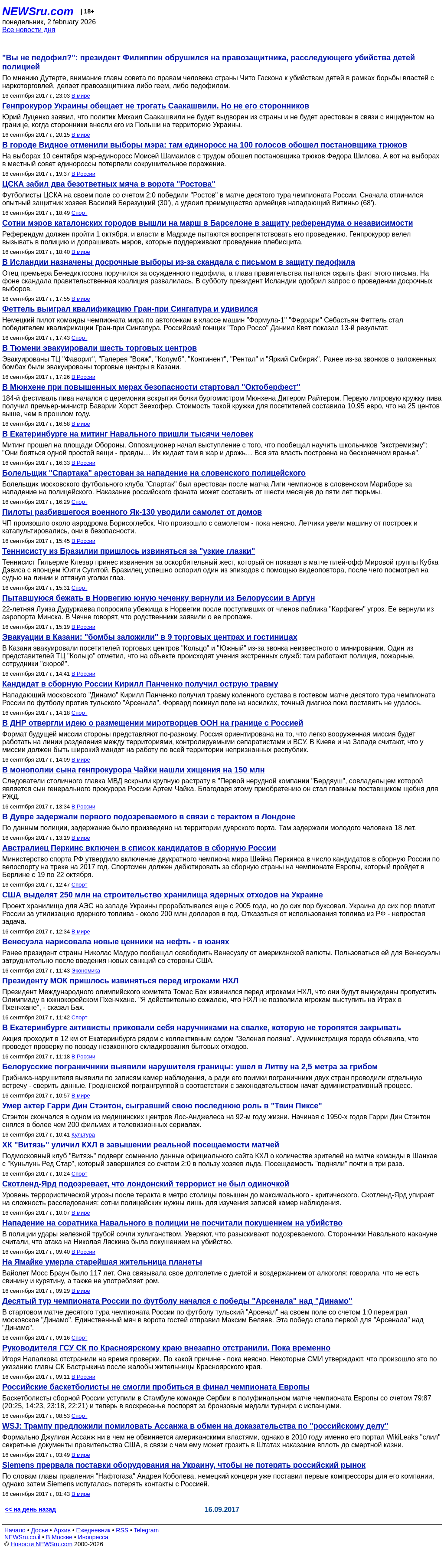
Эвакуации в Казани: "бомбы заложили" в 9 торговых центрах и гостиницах (149, 637)
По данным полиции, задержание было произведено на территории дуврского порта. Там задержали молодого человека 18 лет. (209, 827)
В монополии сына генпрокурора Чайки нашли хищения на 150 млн (133, 770)
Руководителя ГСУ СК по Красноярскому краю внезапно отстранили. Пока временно (166, 1348)
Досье (39, 1530)
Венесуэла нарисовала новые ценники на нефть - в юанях (115, 941)
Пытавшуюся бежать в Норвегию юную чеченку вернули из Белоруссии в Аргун (158, 598)
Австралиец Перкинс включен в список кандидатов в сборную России (139, 848)
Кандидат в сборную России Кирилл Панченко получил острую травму (140, 684)
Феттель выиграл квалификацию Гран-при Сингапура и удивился (130, 309)
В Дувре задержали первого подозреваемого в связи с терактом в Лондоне (148, 816)
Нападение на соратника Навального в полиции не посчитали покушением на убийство (172, 1223)
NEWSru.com (38, 11)
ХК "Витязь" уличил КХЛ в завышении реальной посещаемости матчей (140, 1144)
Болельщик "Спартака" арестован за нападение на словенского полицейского (154, 473)
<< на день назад (30, 1509)
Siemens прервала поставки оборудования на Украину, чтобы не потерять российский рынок (184, 1465)
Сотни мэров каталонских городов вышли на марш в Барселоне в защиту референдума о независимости (207, 223)
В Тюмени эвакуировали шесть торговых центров (99, 348)
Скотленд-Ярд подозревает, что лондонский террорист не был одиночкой (145, 1184)
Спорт (80, 213)
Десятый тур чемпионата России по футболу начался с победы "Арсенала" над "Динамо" (177, 1301)
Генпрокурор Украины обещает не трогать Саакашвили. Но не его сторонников (155, 106)
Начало (15, 1530)
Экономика (86, 970)
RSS (122, 1530)
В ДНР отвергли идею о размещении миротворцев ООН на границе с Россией (152, 723)
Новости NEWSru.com (41, 1544)
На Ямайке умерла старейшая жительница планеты (102, 1262)
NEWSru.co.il (22, 1537)
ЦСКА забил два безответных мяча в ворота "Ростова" (108, 184)
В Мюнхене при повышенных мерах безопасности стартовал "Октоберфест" (151, 387)
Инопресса (93, 1537)
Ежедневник (93, 1530)
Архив (62, 1530)
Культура (83, 1134)
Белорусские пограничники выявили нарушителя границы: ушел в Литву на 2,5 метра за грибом (190, 1066)
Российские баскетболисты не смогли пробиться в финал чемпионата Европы (156, 1387)
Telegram (146, 1530)
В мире (81, 95)
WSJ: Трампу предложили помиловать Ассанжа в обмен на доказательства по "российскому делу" (195, 1426)
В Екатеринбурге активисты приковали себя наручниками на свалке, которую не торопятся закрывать (201, 1027)
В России (83, 174)
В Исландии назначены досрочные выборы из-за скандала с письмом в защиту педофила (178, 262)
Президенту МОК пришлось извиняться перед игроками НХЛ (120, 980)
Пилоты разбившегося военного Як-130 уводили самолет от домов (132, 512)
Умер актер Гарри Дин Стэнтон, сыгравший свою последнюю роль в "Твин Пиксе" (162, 1105)
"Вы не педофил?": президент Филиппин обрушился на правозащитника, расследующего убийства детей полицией (208, 62)
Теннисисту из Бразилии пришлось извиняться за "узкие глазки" (128, 551)
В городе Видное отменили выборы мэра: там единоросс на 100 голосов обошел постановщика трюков (204, 145)
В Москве (59, 1537)
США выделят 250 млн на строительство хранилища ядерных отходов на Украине (162, 895)
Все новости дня (29, 29)
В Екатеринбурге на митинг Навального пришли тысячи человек (127, 434)
